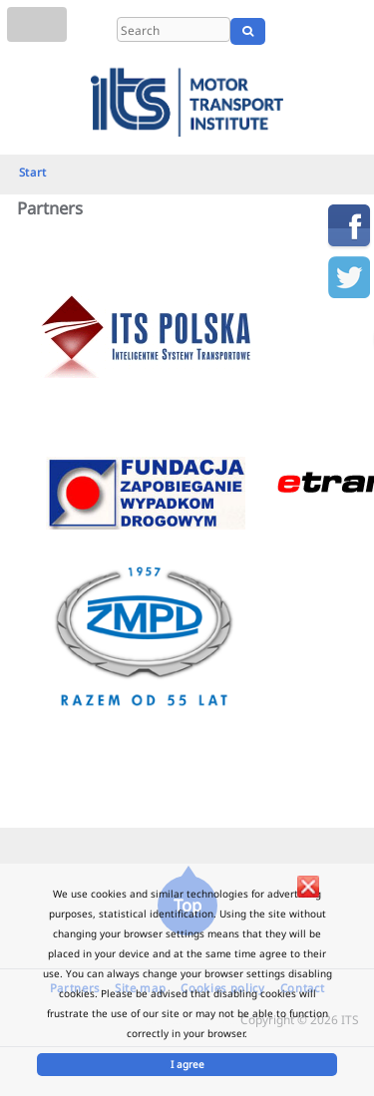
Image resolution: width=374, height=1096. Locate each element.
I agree (187, 1064)
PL (296, 31)
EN (321, 31)
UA (351, 31)
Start (33, 172)
